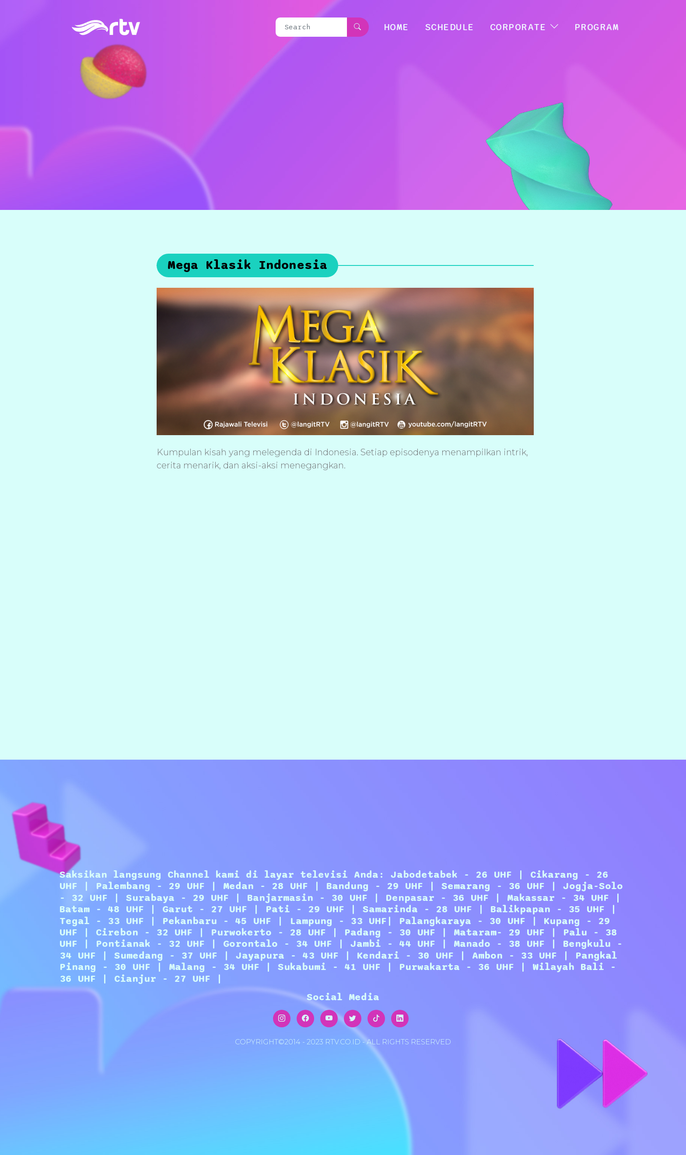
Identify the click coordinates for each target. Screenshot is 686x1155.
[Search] (311, 27)
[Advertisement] (345, 607)
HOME (396, 27)
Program (596, 27)
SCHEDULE (449, 27)
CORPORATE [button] (518, 27)
